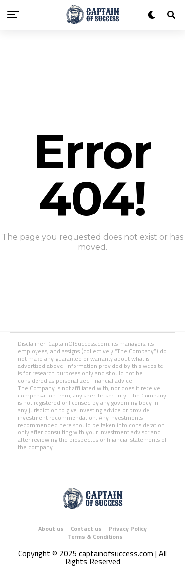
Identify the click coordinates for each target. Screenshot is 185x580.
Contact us (86, 528)
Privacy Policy (128, 528)
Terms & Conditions (95, 536)
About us (51, 528)
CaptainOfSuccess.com (78, 343)
